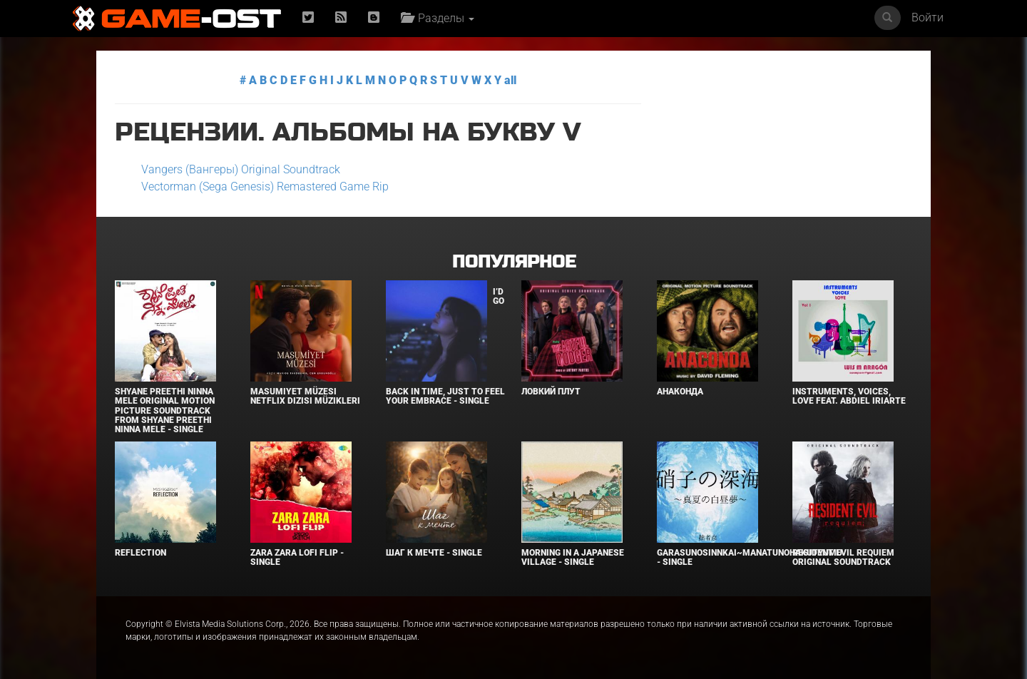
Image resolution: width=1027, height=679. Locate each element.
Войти (927, 17)
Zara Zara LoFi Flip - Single (297, 557)
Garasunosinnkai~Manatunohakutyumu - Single (749, 557)
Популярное (514, 262)
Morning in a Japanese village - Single (572, 557)
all (510, 80)
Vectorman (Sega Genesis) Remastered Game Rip (265, 186)
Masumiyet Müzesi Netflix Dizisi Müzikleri (305, 396)
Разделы (437, 18)
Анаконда (680, 392)
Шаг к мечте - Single (434, 553)
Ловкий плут (551, 392)
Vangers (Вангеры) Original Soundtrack (240, 169)
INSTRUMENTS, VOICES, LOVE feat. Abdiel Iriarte (849, 396)
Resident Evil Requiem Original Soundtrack (843, 557)
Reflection (140, 553)
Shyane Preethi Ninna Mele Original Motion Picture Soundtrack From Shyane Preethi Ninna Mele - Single (165, 410)
